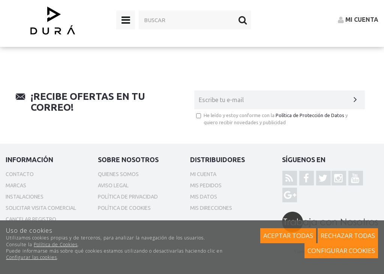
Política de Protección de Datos (310, 115)
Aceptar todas (288, 235)
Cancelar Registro (31, 219)
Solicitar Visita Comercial (41, 208)
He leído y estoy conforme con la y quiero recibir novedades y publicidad (272, 119)
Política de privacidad (128, 197)
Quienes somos (118, 174)
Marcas (16, 185)
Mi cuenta (203, 174)
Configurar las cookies (31, 257)
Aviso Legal (113, 185)
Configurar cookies (341, 250)
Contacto (20, 174)
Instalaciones (25, 197)
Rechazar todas (348, 235)
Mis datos (203, 197)
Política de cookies (124, 208)
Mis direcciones (211, 208)
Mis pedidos (206, 185)
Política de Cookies (56, 244)
